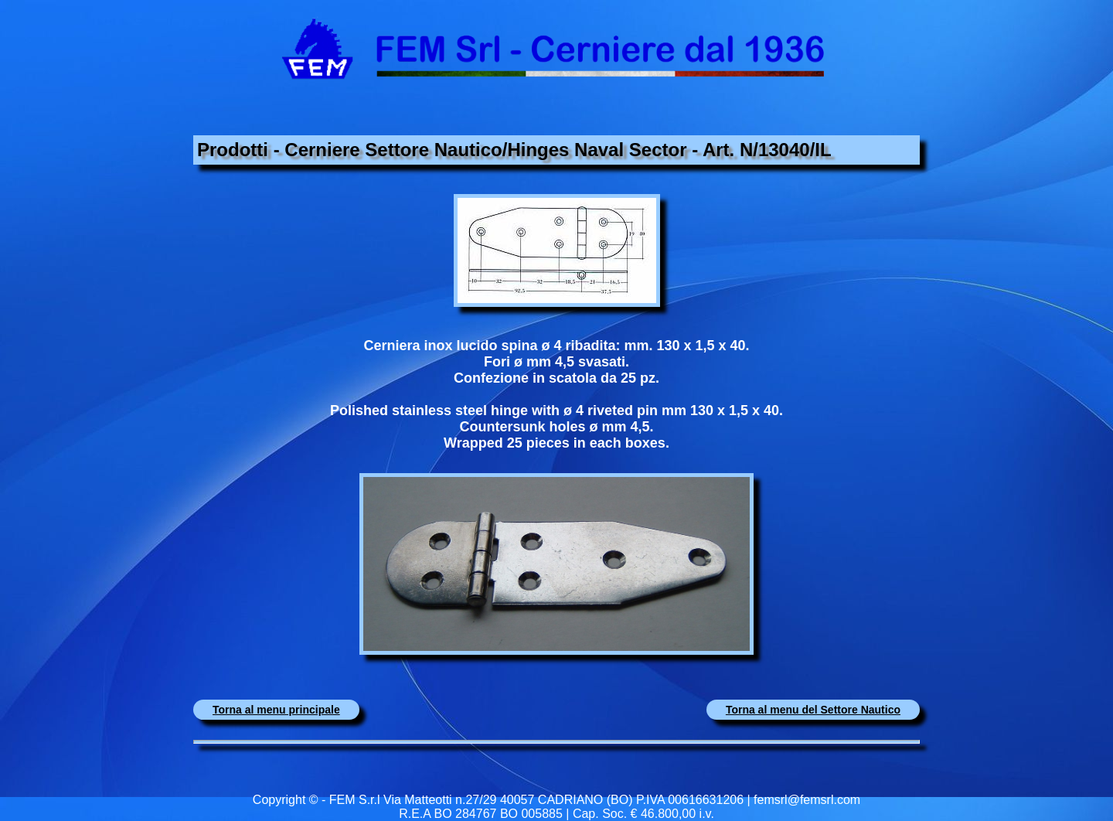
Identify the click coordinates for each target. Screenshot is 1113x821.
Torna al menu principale (276, 709)
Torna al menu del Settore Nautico (813, 709)
